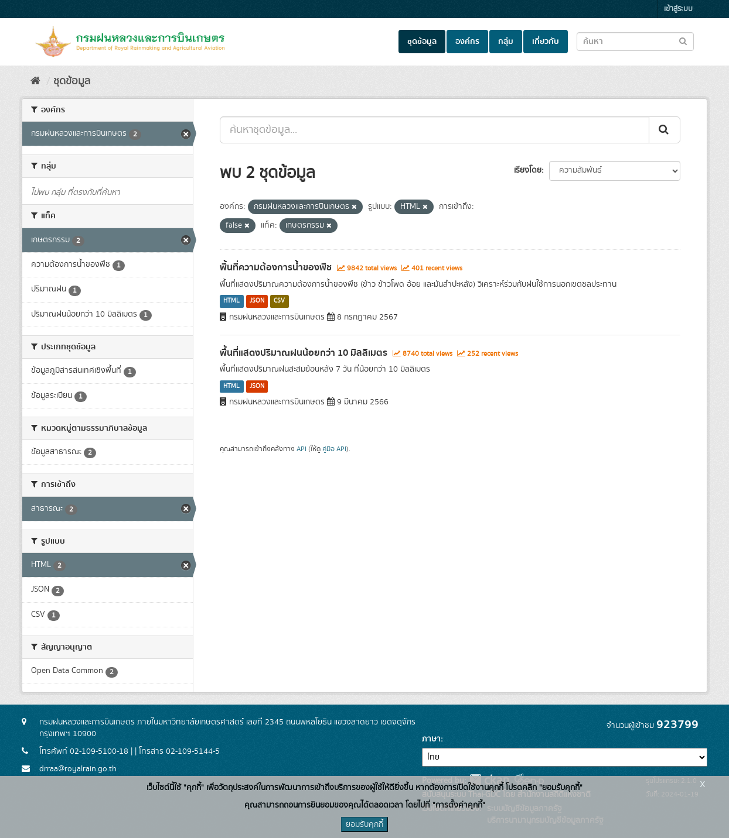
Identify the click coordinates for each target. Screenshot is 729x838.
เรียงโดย (527, 170)
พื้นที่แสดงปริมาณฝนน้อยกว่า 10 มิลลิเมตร (303, 352)
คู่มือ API (334, 449)
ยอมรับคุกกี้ (364, 824)
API (301, 449)
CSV (279, 301)
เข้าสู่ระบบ (678, 9)
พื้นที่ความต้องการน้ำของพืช (276, 267)
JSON (257, 301)
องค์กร (467, 41)
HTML (231, 301)
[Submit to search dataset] (683, 41)
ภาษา (431, 739)
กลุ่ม (505, 41)
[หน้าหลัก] (35, 81)
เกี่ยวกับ (545, 41)
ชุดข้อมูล (422, 41)
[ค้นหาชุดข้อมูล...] (434, 129)
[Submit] (664, 129)
